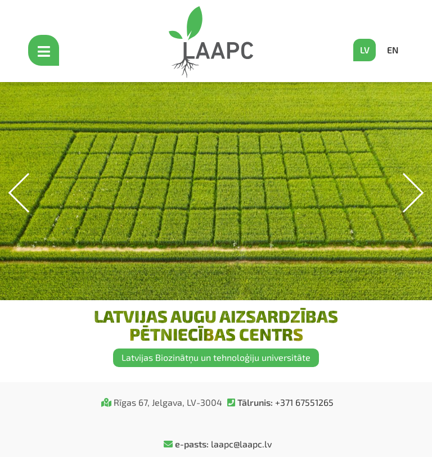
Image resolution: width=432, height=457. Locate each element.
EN (392, 49)
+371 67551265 (304, 402)
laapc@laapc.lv (241, 443)
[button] (404, 193)
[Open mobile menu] (45, 50)
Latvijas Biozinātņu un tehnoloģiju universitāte (216, 357)
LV (365, 49)
